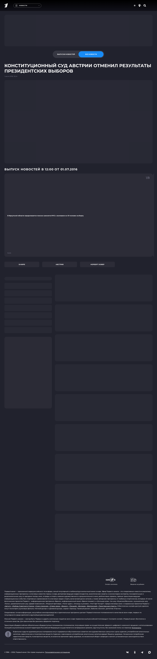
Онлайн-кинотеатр (111, 581)
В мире (22, 264)
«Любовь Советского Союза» (23, 606)
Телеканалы (136, 628)
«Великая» (82, 606)
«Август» (7, 606)
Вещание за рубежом (137, 581)
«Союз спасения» (42, 606)
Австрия (60, 264)
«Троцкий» (73, 606)
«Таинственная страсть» (107, 606)
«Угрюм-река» (54, 606)
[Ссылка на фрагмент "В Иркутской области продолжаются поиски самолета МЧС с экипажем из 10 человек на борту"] (78, 215)
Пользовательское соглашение (57, 652)
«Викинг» (64, 606)
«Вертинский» (92, 606)
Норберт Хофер (97, 264)
